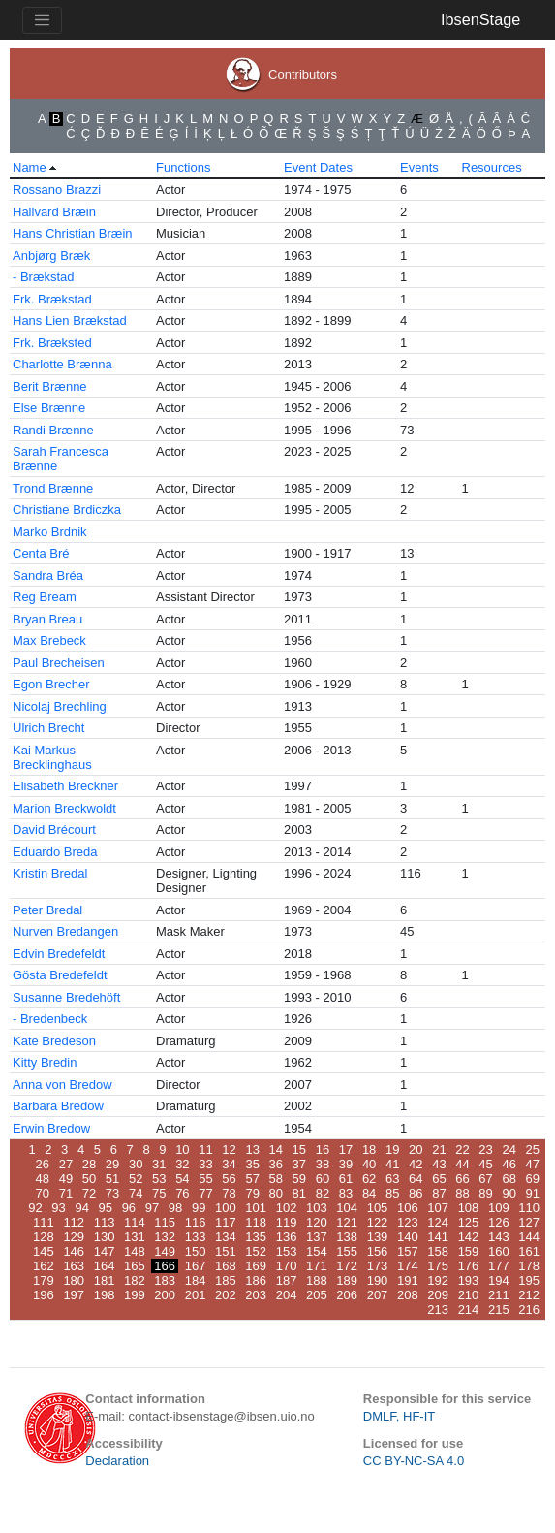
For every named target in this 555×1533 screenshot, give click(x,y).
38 (322, 1164)
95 (105, 1207)
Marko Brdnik (50, 532)
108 (468, 1207)
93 (58, 1207)
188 (316, 1280)
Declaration (117, 1460)
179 (43, 1280)
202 (225, 1295)
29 (112, 1164)
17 (346, 1149)
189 (346, 1280)
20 (415, 1149)
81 (299, 1193)
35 (252, 1164)
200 (164, 1295)
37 (299, 1164)
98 (175, 1207)
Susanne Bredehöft (66, 997)
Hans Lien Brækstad (70, 320)
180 (73, 1280)
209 (437, 1295)
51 (112, 1178)
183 (164, 1280)
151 (225, 1251)
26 (42, 1164)
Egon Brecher (51, 684)
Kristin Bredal (50, 873)
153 (286, 1251)
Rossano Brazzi (57, 189)
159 (468, 1251)
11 (205, 1149)
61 (346, 1178)
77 (205, 1193)
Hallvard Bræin (54, 212)
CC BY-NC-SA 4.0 (413, 1460)
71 (66, 1193)
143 (498, 1237)
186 (255, 1280)
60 (322, 1178)
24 (508, 1149)
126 (498, 1222)
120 (316, 1222)
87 (439, 1193)
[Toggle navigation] (42, 20)
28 (89, 1164)
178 (529, 1266)
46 (508, 1164)
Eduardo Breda (55, 852)
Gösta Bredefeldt (60, 975)
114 (134, 1222)
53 (159, 1178)
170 (286, 1266)
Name (29, 167)
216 (529, 1309)
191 (407, 1280)
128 (43, 1237)
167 (195, 1266)
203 (255, 1295)
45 (485, 1164)
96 (129, 1207)
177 (498, 1266)
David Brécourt (54, 829)
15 (299, 1149)
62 (369, 1178)
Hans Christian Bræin (73, 233)
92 (35, 1207)
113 (104, 1222)
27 (66, 1164)
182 (134, 1280)
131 (134, 1237)
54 (182, 1178)
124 (437, 1222)
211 (498, 1295)
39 (346, 1164)
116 (195, 1222)
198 (104, 1295)
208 (407, 1295)
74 (135, 1193)
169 (255, 1266)
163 (73, 1266)
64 (415, 1178)
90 (508, 1193)
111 (43, 1222)
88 (462, 1193)
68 (508, 1178)
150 (195, 1251)
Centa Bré (41, 553)
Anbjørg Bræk (51, 255)
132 (164, 1237)
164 (104, 1266)
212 (529, 1295)
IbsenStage (480, 19)
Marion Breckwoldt (64, 808)
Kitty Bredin (45, 1062)
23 (485, 1149)
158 (437, 1251)
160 (498, 1251)
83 (346, 1193)
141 (437, 1237)
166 (164, 1266)
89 (485, 1193)
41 (392, 1164)
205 (316, 1295)
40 (369, 1164)
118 (255, 1222)
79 (252, 1193)
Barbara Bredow (58, 1106)
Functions (183, 167)
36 (276, 1164)
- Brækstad (44, 277)
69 (533, 1178)
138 (346, 1237)
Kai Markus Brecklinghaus (52, 757)
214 (468, 1309)
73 (112, 1193)
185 (225, 1280)
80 (276, 1193)
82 (322, 1193)
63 (392, 1178)
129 (73, 1237)
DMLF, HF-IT (399, 1416)
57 (252, 1178)
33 (205, 1164)
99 (198, 1207)
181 (104, 1280)
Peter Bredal (47, 910)
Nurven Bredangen (65, 931)
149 (164, 1251)
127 (529, 1222)
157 (407, 1251)
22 (462, 1149)
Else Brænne (49, 407)
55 (205, 1178)
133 (195, 1237)
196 (43, 1295)
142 (468, 1237)
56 (228, 1178)
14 (276, 1149)
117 (225, 1222)
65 (439, 1178)
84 (369, 1193)
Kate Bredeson (54, 1041)
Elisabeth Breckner (65, 786)
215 (498, 1309)
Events (419, 167)
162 (43, 1266)
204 (286, 1295)
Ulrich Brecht (48, 727)
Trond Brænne (53, 488)
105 (377, 1207)
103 (316, 1207)
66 (462, 1178)
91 (533, 1193)
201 (195, 1295)
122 (377, 1222)
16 (322, 1149)
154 (316, 1251)
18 (369, 1149)
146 (73, 1251)
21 (439, 1149)
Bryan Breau (47, 619)
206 (346, 1295)
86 (415, 1193)
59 (299, 1178)
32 (182, 1164)
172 (346, 1266)
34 (228, 1164)
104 (346, 1207)
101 (255, 1207)
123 (407, 1222)
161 (529, 1251)
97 (152, 1207)
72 (89, 1193)
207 (377, 1295)
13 (252, 1149)
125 (468, 1222)
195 (529, 1280)
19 (392, 1149)
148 (134, 1251)
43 (439, 1164)
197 (73, 1295)
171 (316, 1266)
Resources (492, 167)
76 (182, 1193)
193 (468, 1280)
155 (346, 1251)
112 (73, 1222)
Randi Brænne (53, 430)
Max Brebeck (49, 640)
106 (407, 1207)
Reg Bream (45, 597)
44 (462, 1164)
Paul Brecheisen (59, 662)
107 (437, 1207)
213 (437, 1309)
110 (529, 1207)
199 (134, 1295)
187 (286, 1280)
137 (316, 1237)
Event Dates (318, 167)
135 (255, 1237)
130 (104, 1237)
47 (533, 1164)
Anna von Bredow (62, 1084)
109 (498, 1207)
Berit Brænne (50, 386)
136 (286, 1237)
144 (529, 1237)
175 (437, 1266)
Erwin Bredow (51, 1128)
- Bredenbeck (50, 1018)
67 (485, 1178)
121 (346, 1222)
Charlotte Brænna (62, 364)
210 (468, 1295)
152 (255, 1251)
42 (415, 1164)
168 (225, 1266)
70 (42, 1193)
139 (377, 1237)
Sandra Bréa (48, 575)
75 (159, 1193)
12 (228, 1149)
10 (182, 1149)
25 (533, 1149)
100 (225, 1207)
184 (195, 1280)
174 (407, 1266)
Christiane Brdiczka (67, 509)
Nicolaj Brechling (60, 706)
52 (135, 1178)
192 (437, 1280)
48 (42, 1178)
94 (81, 1207)
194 (498, 1280)
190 (377, 1280)
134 (225, 1237)
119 (286, 1222)
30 (135, 1164)
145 (43, 1251)
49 (66, 1178)
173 (377, 1266)
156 (377, 1251)
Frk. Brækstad (52, 299)
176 (468, 1266)
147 (104, 1251)
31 (159, 1164)
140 (407, 1237)
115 (164, 1222)
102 (286, 1207)
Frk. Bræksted (52, 342)
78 (228, 1193)
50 (89, 1178)
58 (276, 1178)
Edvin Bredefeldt (59, 953)
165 (134, 1266)
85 (392, 1193)
